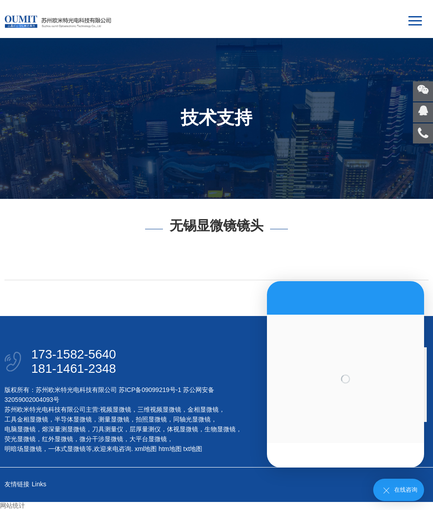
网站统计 (12, 505)
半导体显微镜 (73, 419)
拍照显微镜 (151, 419)
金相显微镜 (203, 409)
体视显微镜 (182, 429)
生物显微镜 (220, 429)
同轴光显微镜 (192, 419)
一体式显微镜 (67, 448)
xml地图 (146, 448)
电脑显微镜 (20, 429)
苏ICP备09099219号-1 (150, 389)
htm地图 (169, 448)
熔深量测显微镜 (64, 429)
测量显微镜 (113, 419)
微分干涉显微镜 (101, 439)
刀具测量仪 (107, 429)
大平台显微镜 (148, 439)
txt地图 (193, 448)
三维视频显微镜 (159, 409)
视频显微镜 (115, 409)
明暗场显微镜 (23, 448)
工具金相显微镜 (26, 419)
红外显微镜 (57, 439)
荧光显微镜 (20, 439)
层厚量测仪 (145, 429)
